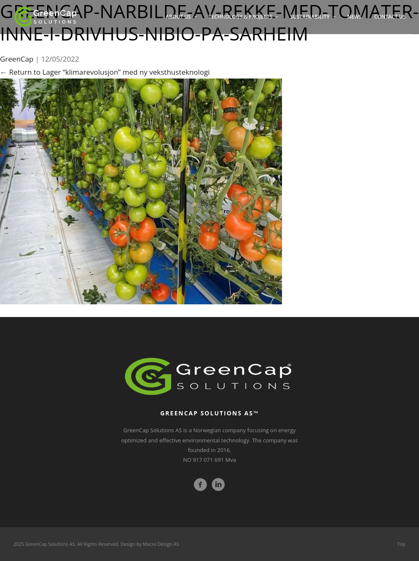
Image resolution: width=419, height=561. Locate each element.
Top (402, 544)
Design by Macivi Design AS (150, 544)
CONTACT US (390, 16)
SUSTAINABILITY (309, 16)
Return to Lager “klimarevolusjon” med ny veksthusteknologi (105, 72)
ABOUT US (178, 16)
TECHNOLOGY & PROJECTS (241, 16)
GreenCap (16, 59)
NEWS (354, 16)
